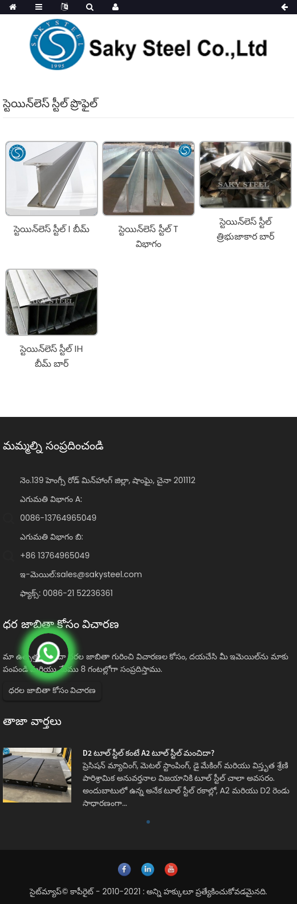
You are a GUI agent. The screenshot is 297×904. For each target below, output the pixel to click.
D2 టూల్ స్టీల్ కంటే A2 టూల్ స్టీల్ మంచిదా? (148, 753)
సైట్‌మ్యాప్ (46, 891)
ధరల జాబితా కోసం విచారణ (52, 690)
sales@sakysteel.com (99, 574)
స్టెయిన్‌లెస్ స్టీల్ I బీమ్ (51, 229)
